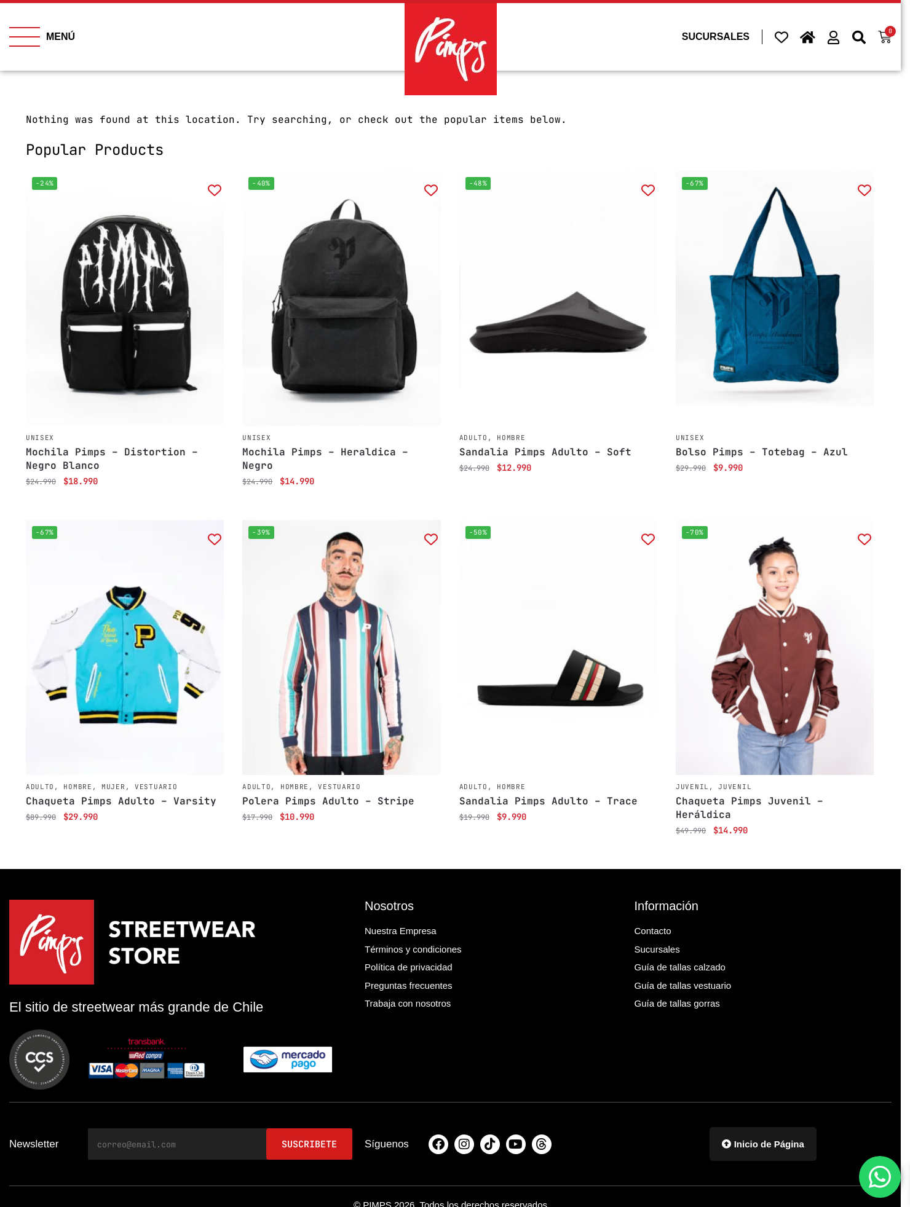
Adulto (473, 437)
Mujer (113, 786)
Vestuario (156, 786)
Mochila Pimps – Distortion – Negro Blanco (112, 459)
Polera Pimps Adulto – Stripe (328, 801)
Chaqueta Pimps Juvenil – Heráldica (749, 808)
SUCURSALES (716, 36)
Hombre (511, 437)
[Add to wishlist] (214, 189)
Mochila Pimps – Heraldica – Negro (325, 459)
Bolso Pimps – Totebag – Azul (762, 452)
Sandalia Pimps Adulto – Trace (548, 801)
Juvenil (692, 786)
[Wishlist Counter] (781, 37)
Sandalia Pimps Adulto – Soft (545, 452)
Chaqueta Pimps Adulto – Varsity (121, 801)
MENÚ (60, 36)
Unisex (40, 437)
